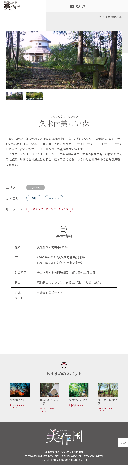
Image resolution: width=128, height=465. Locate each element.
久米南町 (35, 187)
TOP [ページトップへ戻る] (123, 442)
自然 (33, 198)
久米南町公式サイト (50, 292)
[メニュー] (122, 6)
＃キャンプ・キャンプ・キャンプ (49, 209)
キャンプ (54, 198)
